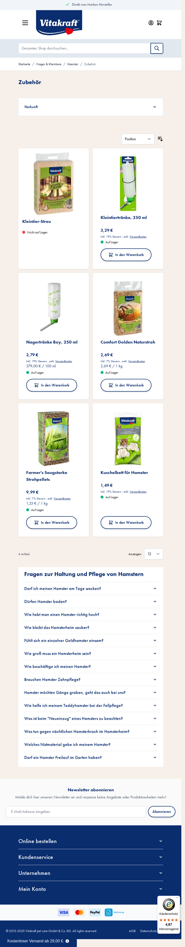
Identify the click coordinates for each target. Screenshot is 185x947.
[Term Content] (67, 941)
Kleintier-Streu (36, 221)
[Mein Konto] (151, 23)
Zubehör (90, 64)
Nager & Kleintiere (48, 64)
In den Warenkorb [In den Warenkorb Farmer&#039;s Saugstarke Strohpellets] (51, 522)
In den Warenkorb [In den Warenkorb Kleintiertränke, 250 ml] (126, 254)
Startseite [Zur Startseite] (24, 64)
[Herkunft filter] (90, 107)
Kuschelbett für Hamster (124, 472)
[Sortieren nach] (138, 139)
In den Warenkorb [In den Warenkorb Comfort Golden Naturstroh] (126, 385)
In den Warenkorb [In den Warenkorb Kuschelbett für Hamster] (126, 522)
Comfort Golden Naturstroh (128, 342)
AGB (132, 931)
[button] (90, 841)
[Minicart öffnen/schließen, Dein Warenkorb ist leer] (159, 23)
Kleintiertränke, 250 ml (124, 217)
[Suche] (156, 48)
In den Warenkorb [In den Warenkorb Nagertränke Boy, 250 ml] (51, 385)
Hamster (72, 64)
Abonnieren (161, 811)
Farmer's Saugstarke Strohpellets (46, 476)
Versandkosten (138, 237)
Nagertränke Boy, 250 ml (52, 342)
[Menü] (177, 899)
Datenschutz (148, 931)
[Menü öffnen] (25, 23)
